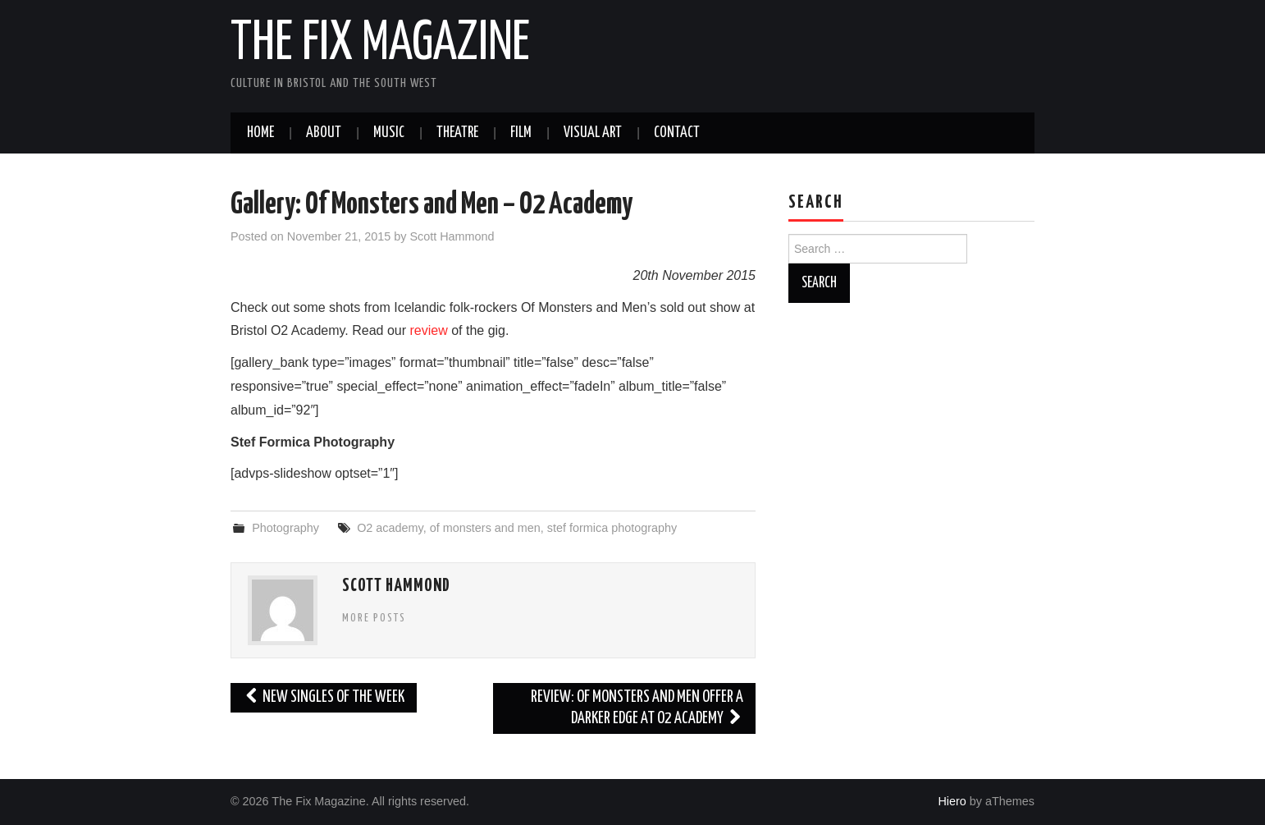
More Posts (374, 618)
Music (388, 133)
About (323, 133)
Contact (677, 133)
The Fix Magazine (380, 44)
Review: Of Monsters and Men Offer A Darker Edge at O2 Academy (637, 708)
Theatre (457, 133)
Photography (285, 527)
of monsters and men (485, 527)
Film (521, 133)
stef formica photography (612, 527)
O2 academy (390, 527)
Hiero (952, 801)
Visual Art (593, 133)
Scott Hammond (451, 236)
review (430, 330)
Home (260, 133)
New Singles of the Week (323, 697)
